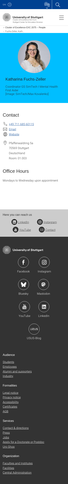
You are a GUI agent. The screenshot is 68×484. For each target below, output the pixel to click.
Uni (4, 4)
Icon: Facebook (23, 262)
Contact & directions (16, 428)
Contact (47, 230)
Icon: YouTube (24, 306)
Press (6, 432)
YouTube (22, 230)
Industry (8, 376)
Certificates (10, 406)
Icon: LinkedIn (43, 306)
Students (8, 362)
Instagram (47, 222)
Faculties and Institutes (18, 463)
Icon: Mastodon (43, 284)
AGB (5, 411)
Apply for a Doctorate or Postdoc (23, 442)
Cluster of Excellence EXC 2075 (20, 27)
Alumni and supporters (17, 371)
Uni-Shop (9, 446)
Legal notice (10, 393)
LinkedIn (20, 222)
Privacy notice (12, 397)
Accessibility (11, 402)
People (42, 27)
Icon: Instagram (44, 262)
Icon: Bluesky (23, 284)
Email (12, 129)
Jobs (6, 437)
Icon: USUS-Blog (34, 329)
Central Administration (17, 472)
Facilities (8, 468)
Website (14, 134)
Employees (10, 366)
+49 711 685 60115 (21, 124)
